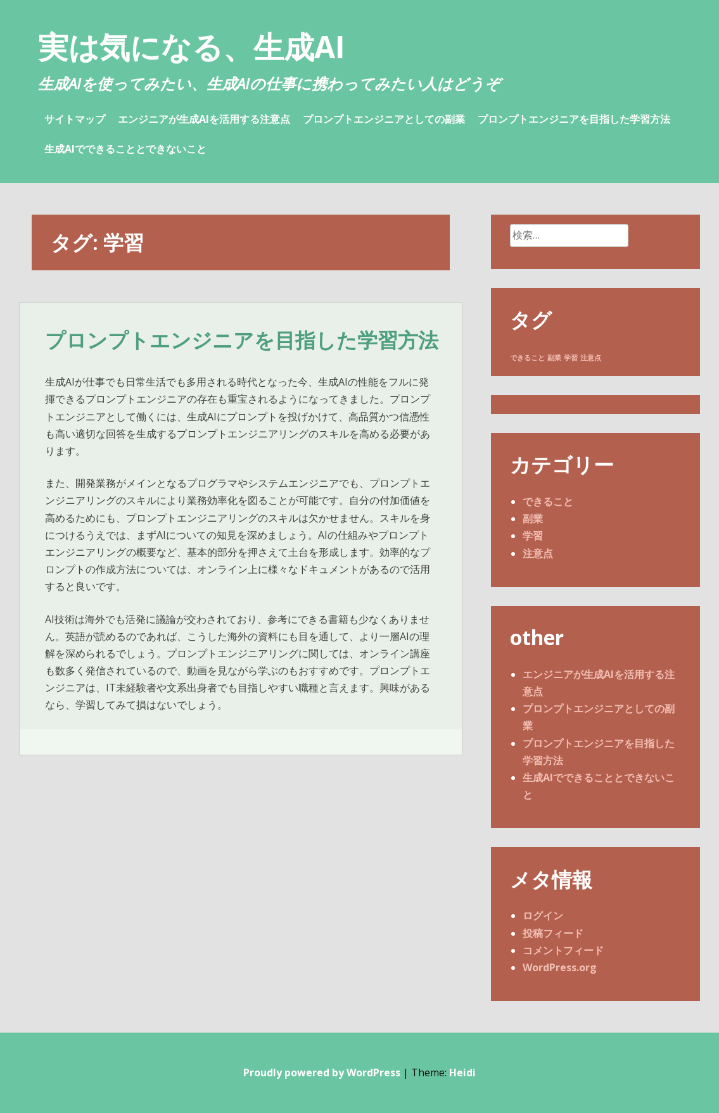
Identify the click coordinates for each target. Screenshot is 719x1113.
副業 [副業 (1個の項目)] (554, 357)
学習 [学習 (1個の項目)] (571, 357)
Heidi (462, 1072)
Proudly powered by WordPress (321, 1072)
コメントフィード (563, 950)
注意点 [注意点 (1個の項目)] (590, 357)
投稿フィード (553, 933)
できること (548, 501)
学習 (533, 536)
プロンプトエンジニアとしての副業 (384, 119)
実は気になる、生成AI (191, 46)
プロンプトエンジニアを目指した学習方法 (574, 119)
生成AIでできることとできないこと (125, 149)
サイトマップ (74, 119)
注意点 (538, 553)
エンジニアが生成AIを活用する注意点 (204, 119)
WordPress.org (560, 967)
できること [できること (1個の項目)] (527, 357)
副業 (533, 518)
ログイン (543, 915)
